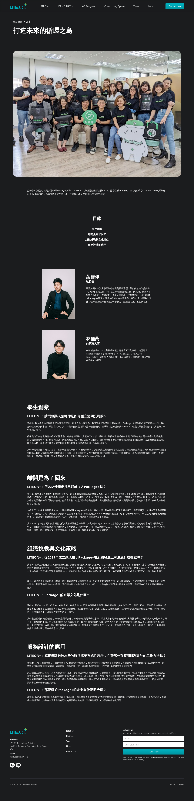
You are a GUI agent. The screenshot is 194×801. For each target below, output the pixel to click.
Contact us (175, 6)
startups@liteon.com (19, 756)
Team (68, 741)
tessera (181, 784)
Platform (70, 736)
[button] (66, 6)
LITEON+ (70, 731)
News (68, 746)
